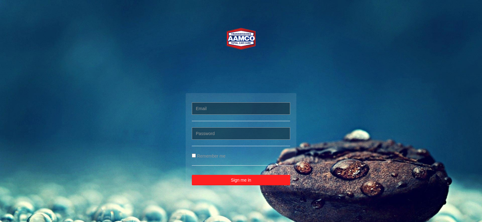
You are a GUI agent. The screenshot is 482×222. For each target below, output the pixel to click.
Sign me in (241, 180)
